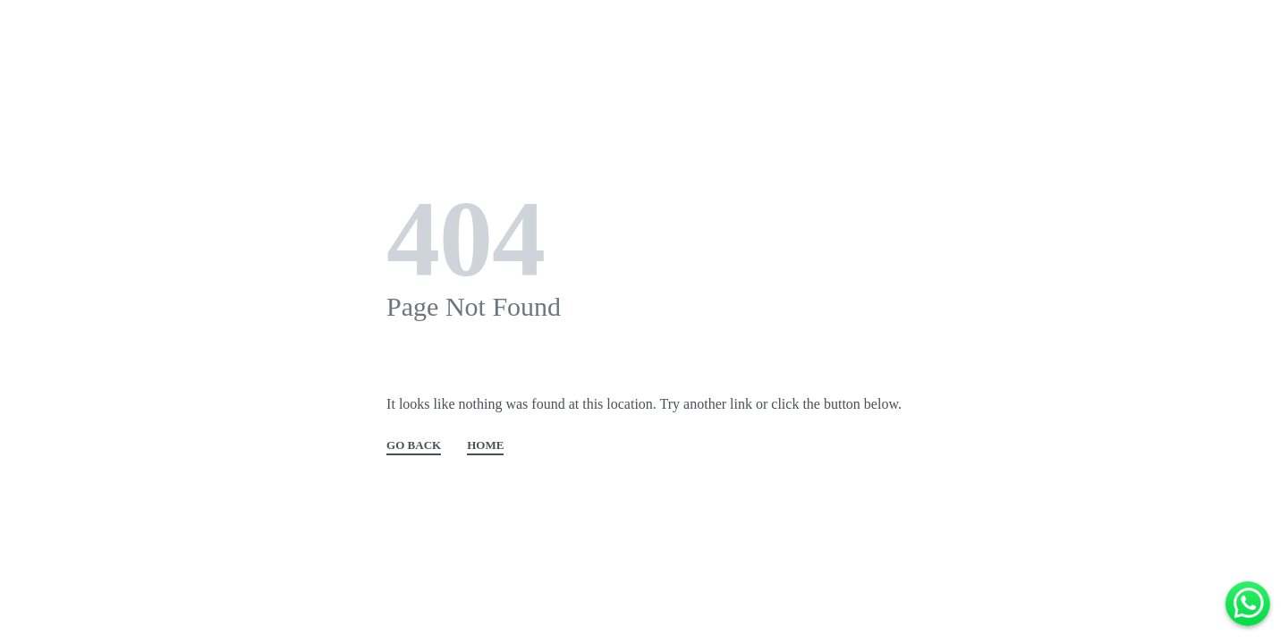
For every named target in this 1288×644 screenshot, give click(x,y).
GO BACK (413, 445)
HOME (485, 445)
